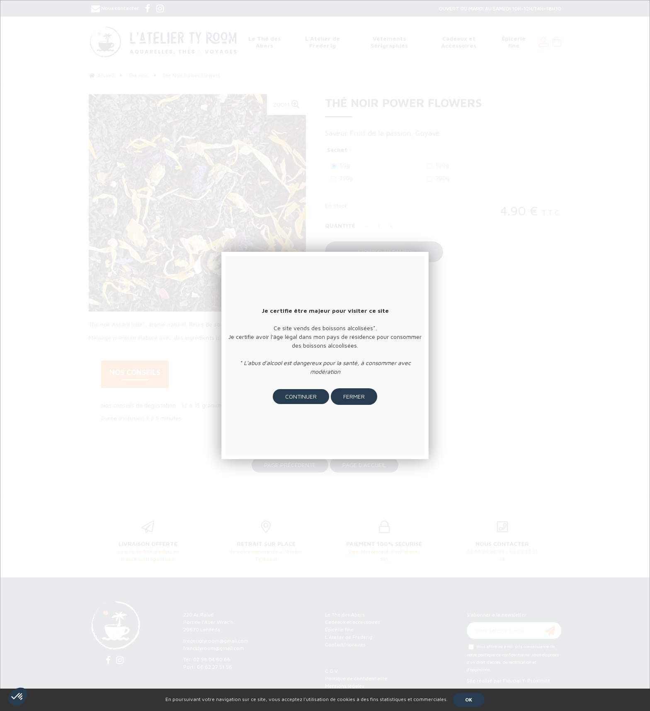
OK (468, 699)
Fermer (354, 396)
